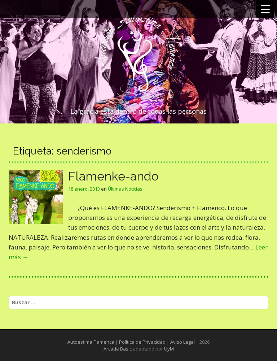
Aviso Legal (182, 342)
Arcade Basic (118, 348)
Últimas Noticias (125, 189)
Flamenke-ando (113, 176)
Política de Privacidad (142, 342)
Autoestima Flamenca (90, 342)
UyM (169, 348)
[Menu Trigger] (265, 9)
